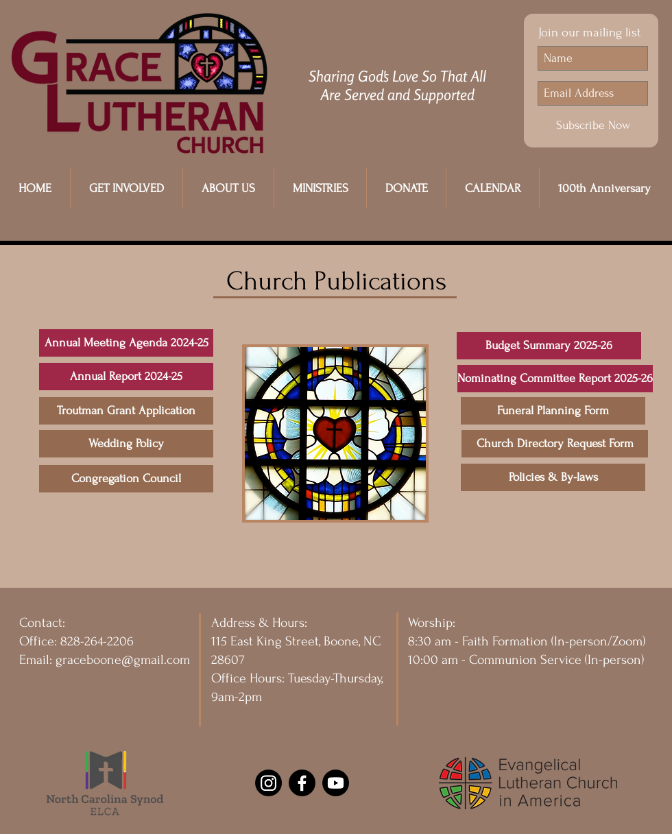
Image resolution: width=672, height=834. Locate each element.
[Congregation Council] (126, 478)
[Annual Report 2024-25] (126, 376)
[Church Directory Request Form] (554, 443)
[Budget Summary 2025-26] (549, 345)
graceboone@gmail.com (123, 659)
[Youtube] (335, 783)
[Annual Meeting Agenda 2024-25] (126, 343)
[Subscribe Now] (593, 125)
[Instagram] (268, 783)
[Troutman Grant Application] (126, 411)
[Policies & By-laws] (553, 477)
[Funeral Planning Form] (553, 411)
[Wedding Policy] (126, 443)
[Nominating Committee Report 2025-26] (555, 378)
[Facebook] (302, 783)
